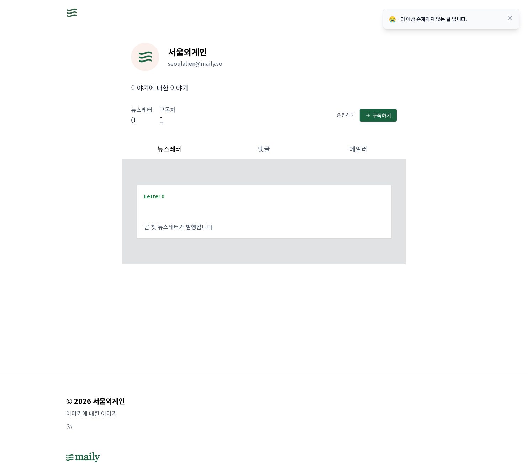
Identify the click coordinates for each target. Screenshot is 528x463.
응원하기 (346, 115)
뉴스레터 (169, 148)
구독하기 (378, 115)
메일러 (358, 148)
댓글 (264, 148)
